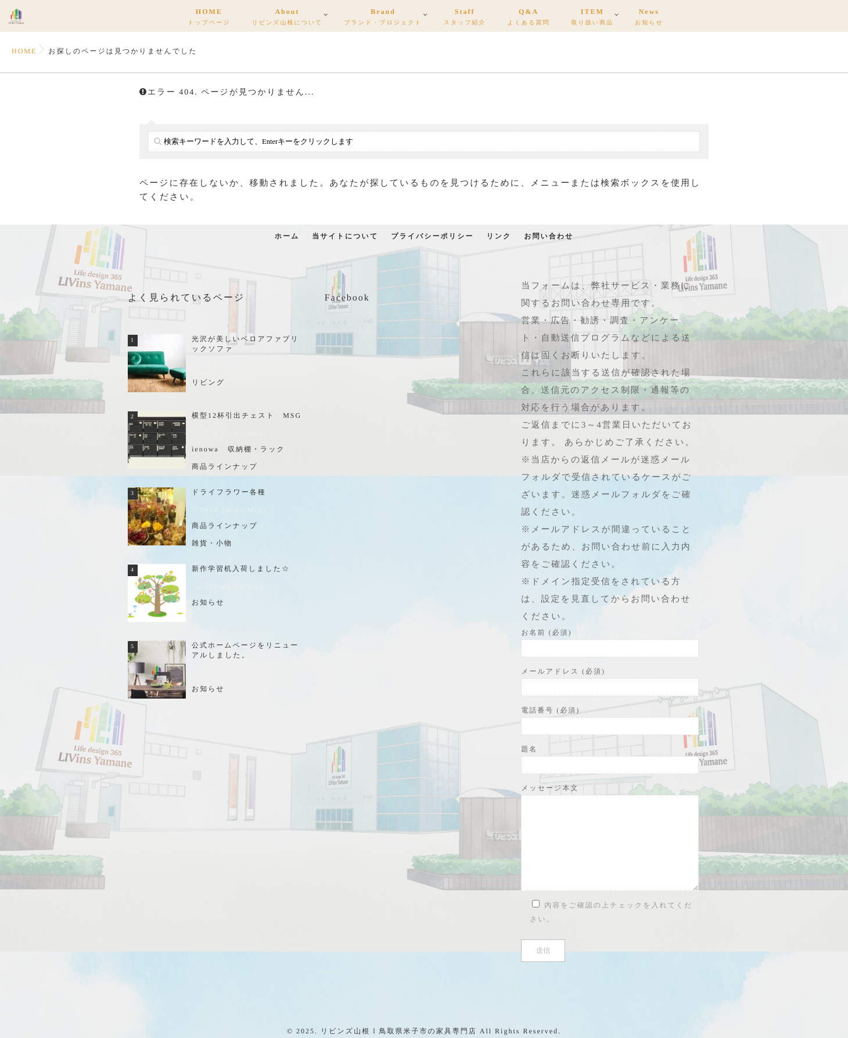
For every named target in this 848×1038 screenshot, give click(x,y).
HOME (209, 18)
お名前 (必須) (610, 642)
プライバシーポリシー (432, 236)
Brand (383, 18)
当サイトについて (345, 236)
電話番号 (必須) (610, 720)
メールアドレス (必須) (610, 681)
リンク (498, 236)
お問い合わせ (548, 236)
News (649, 18)
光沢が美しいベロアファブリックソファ (245, 344)
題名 (610, 759)
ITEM (592, 18)
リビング (208, 382)
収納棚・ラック (256, 449)
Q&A (529, 18)
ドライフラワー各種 (229, 492)
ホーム (287, 236)
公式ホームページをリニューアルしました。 (245, 650)
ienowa (205, 449)
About (286, 18)
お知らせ (208, 602)
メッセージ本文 (610, 837)
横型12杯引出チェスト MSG (246, 415)
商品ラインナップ (225, 466)
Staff (465, 18)
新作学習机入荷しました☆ (241, 569)
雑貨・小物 (212, 543)
